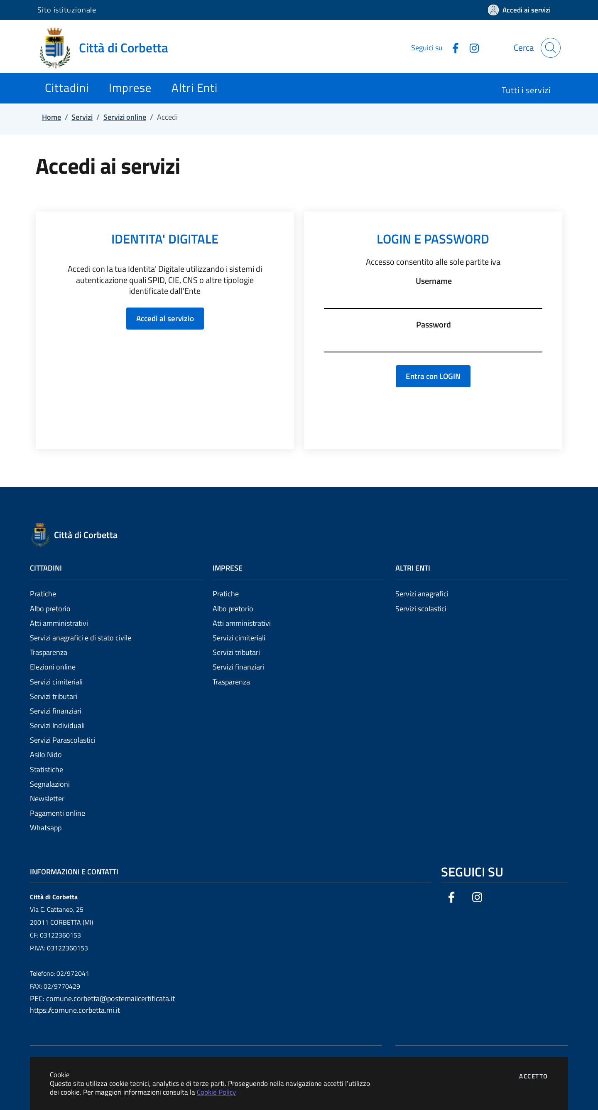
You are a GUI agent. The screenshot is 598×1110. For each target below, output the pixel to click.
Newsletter (47, 798)
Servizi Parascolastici (63, 740)
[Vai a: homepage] (107, 47)
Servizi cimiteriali (56, 681)
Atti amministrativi (59, 623)
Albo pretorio (50, 608)
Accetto (533, 1076)
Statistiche (46, 769)
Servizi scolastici (420, 608)
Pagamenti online (57, 813)
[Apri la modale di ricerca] (551, 48)
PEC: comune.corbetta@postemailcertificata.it (102, 998)
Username (434, 280)
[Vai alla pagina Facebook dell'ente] (452, 47)
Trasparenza (48, 652)
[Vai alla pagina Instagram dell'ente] (470, 47)
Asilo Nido (46, 754)
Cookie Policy (216, 1092)
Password (433, 324)
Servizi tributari (53, 696)
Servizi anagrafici (421, 593)
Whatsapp (45, 827)
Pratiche (43, 593)
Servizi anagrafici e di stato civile (80, 637)
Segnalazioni (50, 784)
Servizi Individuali (57, 725)
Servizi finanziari (55, 710)
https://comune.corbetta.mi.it (75, 1010)
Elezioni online (53, 666)
